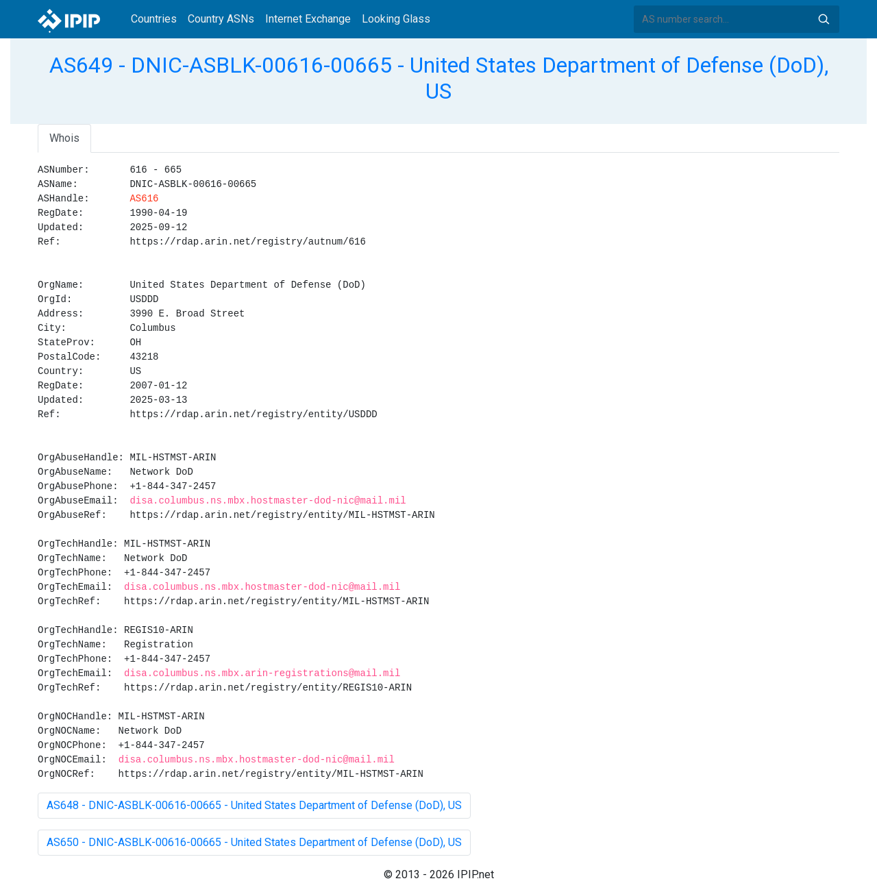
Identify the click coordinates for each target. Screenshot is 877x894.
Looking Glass (396, 18)
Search (823, 19)
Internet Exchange (308, 18)
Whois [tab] (64, 138)
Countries (154, 18)
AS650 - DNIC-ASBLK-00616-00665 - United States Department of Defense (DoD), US (254, 842)
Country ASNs (221, 18)
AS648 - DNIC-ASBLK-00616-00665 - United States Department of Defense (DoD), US (254, 805)
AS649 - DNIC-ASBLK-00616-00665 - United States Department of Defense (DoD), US (438, 78)
